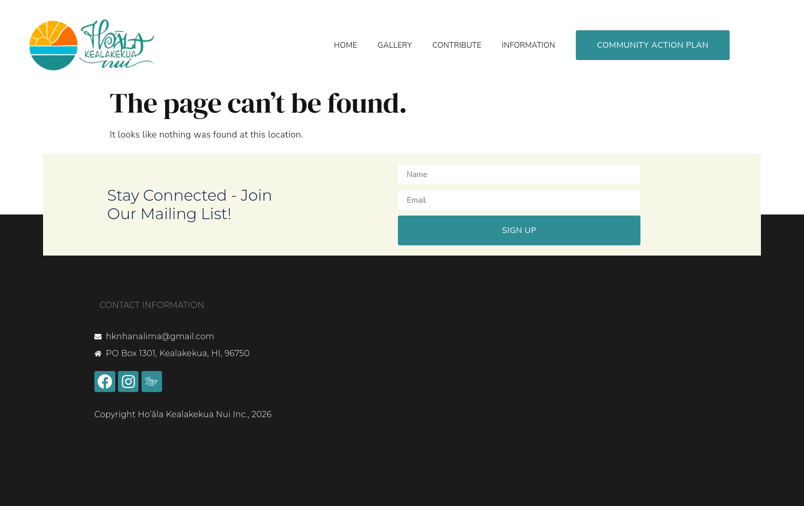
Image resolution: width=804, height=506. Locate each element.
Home (345, 45)
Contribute (456, 45)
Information (528, 45)
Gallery (394, 45)
